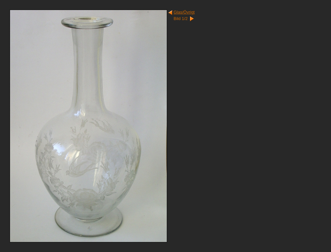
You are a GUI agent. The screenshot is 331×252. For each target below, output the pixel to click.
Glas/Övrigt (184, 12)
